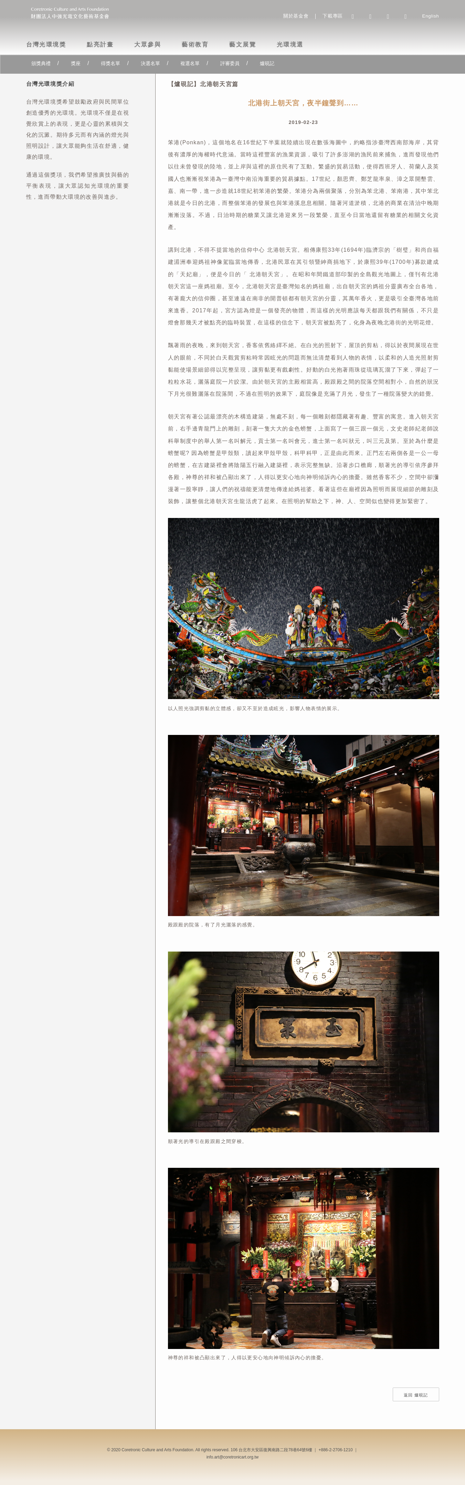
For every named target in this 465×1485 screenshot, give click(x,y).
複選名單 (190, 63)
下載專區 (333, 16)
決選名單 (150, 63)
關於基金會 (295, 16)
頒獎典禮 (41, 63)
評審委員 (230, 63)
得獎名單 (110, 63)
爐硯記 (267, 63)
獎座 (76, 63)
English (430, 16)
